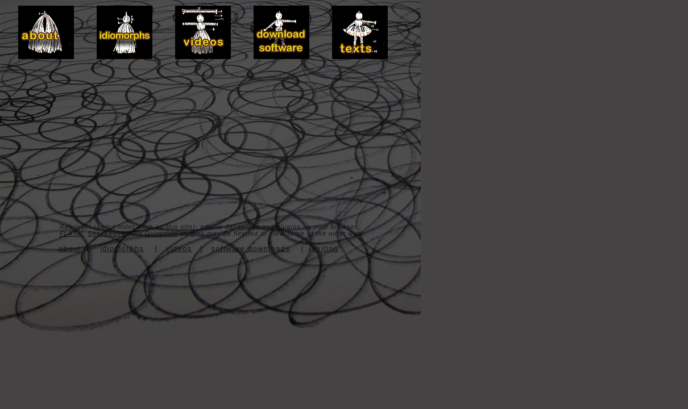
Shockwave (106, 233)
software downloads (251, 248)
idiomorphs (122, 248)
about (70, 248)
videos (179, 248)
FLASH (71, 233)
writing (325, 248)
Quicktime (162, 233)
